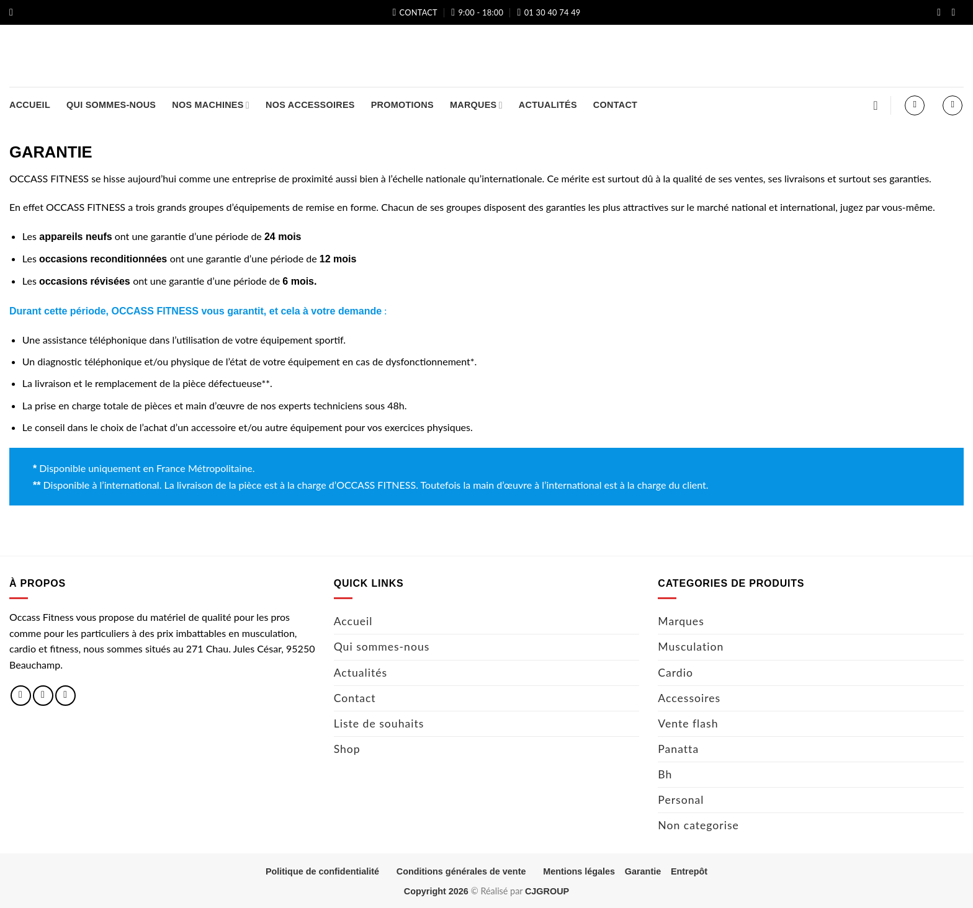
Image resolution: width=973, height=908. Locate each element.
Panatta (678, 748)
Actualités (548, 105)
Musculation (691, 646)
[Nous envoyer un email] (65, 695)
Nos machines (210, 105)
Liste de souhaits (379, 723)
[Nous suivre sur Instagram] (956, 13)
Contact (615, 105)
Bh (665, 774)
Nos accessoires (310, 105)
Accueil (29, 105)
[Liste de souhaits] (875, 105)
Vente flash (688, 723)
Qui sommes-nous (111, 105)
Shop (347, 748)
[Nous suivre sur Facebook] (942, 13)
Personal (681, 799)
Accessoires (689, 698)
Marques (476, 105)
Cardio (675, 672)
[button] (14, 12)
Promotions (402, 105)
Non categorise (698, 825)
